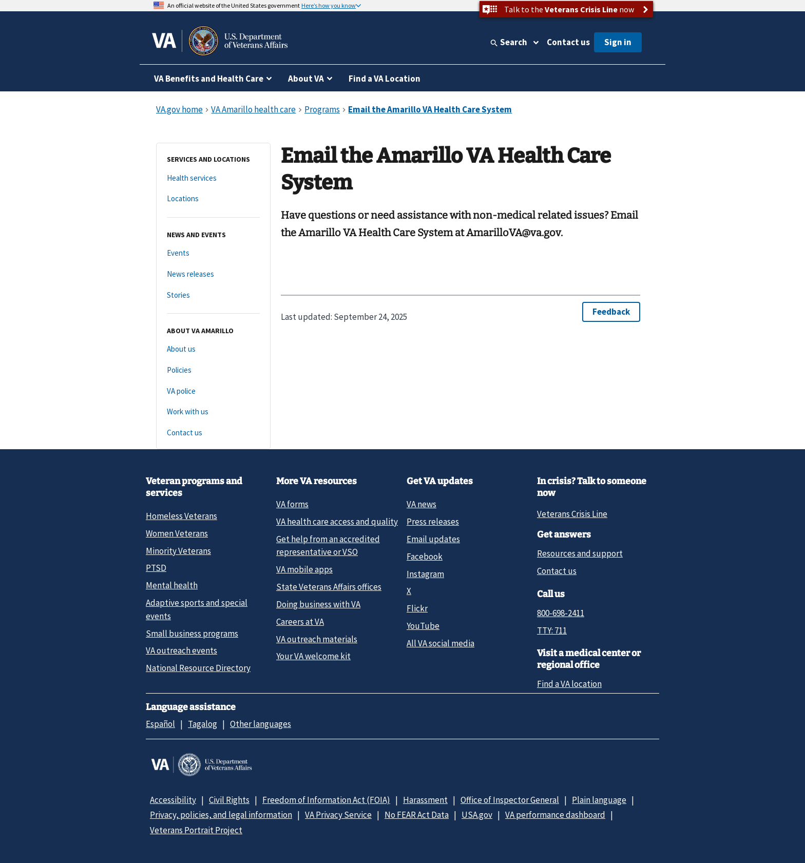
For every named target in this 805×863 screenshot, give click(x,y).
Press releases (433, 521)
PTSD (156, 567)
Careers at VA (300, 621)
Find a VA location (569, 683)
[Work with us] (213, 412)
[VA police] (213, 391)
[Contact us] (213, 433)
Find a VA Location (384, 78)
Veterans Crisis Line (572, 514)
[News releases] (213, 274)
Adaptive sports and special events (196, 609)
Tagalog (202, 724)
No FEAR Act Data (417, 814)
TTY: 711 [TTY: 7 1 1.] (552, 630)
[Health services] (213, 178)
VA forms (292, 504)
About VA (306, 78)
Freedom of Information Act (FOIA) (326, 800)
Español (160, 724)
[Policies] (213, 370)
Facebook (425, 556)
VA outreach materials (316, 639)
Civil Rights (229, 800)
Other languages (260, 724)
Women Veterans (177, 533)
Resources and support (580, 553)
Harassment (425, 800)
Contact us (568, 42)
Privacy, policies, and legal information (221, 814)
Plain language (599, 800)
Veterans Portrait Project (196, 830)
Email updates (433, 539)
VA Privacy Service (338, 814)
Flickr (417, 608)
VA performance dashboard (555, 814)
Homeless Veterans (181, 516)
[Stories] (213, 295)
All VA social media (440, 643)
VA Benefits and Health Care (208, 78)
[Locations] (213, 198)
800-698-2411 (560, 613)
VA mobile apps (304, 569)
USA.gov (477, 814)
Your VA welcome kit (313, 656)
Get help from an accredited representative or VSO (328, 545)
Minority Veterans (178, 551)
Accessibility (173, 800)
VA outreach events (181, 650)
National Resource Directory (198, 668)
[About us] (213, 349)
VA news (421, 504)
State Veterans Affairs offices (328, 586)
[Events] (213, 253)
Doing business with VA (318, 604)
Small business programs (192, 633)
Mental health (172, 585)
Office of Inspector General (510, 800)
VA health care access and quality (337, 521)
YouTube (423, 625)
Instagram (425, 574)
